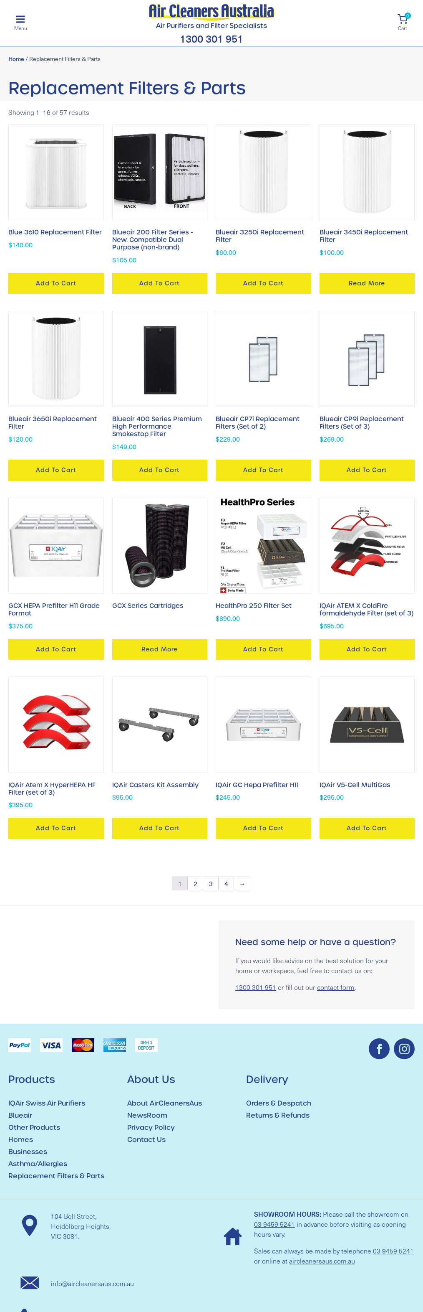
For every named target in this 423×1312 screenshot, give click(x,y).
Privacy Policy (151, 1127)
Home (16, 58)
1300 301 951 (211, 38)
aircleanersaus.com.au (322, 1260)
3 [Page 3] (211, 883)
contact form (336, 987)
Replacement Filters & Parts (56, 1176)
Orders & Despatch (278, 1103)
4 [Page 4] (226, 883)
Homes (20, 1139)
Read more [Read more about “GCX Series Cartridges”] (159, 649)
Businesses (27, 1151)
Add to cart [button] (56, 283)
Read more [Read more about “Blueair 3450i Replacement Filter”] (367, 283)
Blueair (20, 1115)
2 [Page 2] (195, 883)
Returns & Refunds (278, 1115)
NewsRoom (147, 1115)
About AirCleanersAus (164, 1103)
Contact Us (146, 1139)
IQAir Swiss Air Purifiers (46, 1103)
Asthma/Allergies (37, 1163)
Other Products (34, 1127)
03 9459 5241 (274, 1224)
